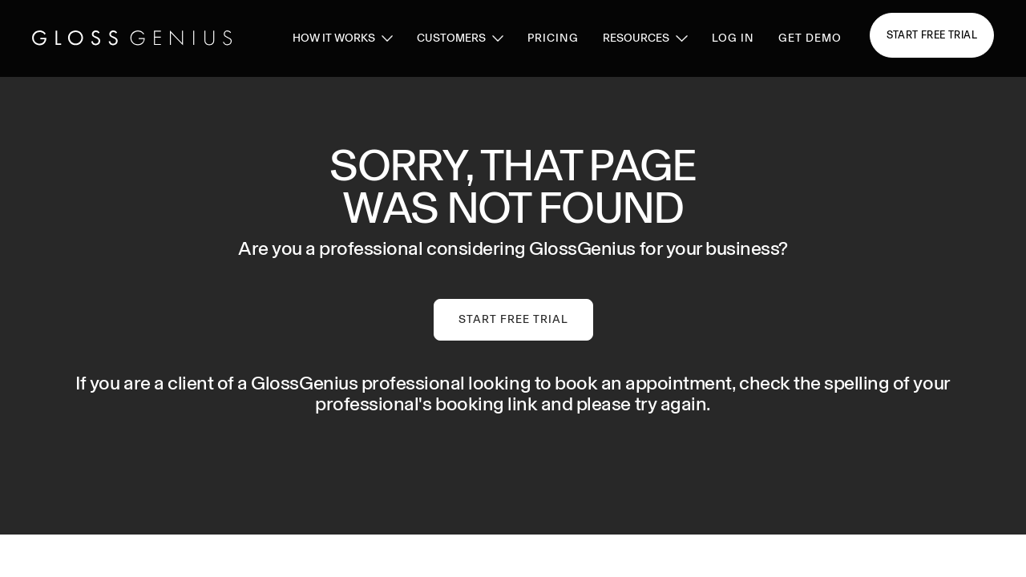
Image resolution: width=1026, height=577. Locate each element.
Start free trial (932, 35)
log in (733, 38)
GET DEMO (810, 38)
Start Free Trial (513, 319)
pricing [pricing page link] (553, 38)
